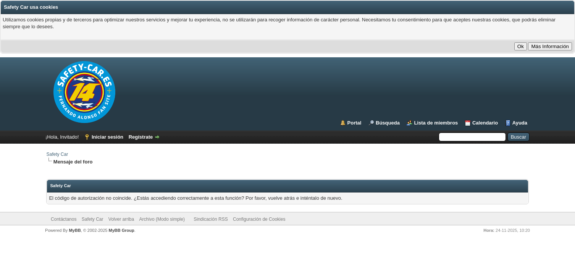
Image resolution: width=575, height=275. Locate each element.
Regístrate (141, 137)
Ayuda (519, 123)
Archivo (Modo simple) (162, 219)
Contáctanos (63, 219)
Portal (354, 123)
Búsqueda (388, 123)
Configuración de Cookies (259, 219)
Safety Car (57, 154)
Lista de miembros (436, 123)
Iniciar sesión (107, 137)
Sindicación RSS (211, 219)
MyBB (75, 230)
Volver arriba (121, 219)
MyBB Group (121, 230)
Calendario (485, 123)
